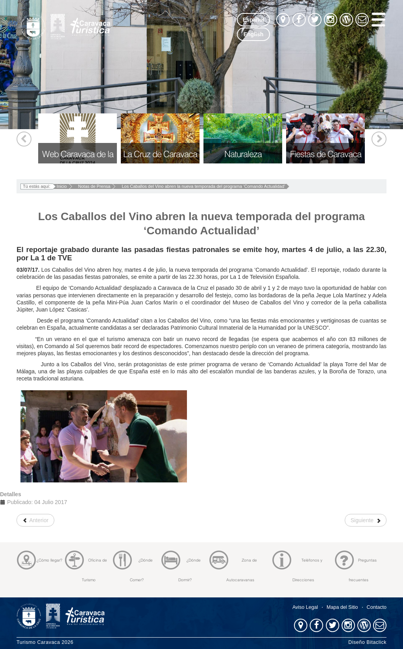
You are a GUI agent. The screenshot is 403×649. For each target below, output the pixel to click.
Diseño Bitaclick (367, 642)
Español (253, 20)
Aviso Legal (305, 607)
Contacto (376, 607)
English (254, 34)
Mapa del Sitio (342, 607)
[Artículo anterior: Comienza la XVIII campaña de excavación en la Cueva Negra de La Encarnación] (35, 520)
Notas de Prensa (94, 186)
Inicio (62, 186)
